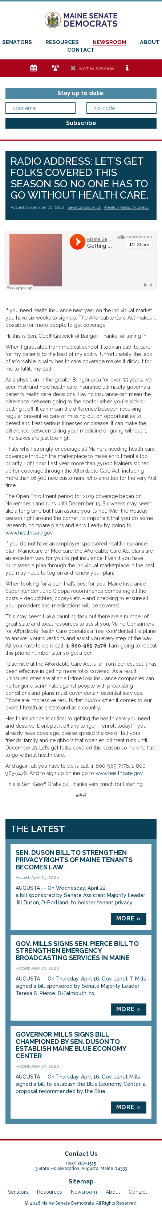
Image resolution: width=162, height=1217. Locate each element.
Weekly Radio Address (126, 207)
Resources (62, 42)
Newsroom (109, 42)
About (150, 42)
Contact (81, 50)
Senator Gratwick (84, 207)
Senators (17, 42)
